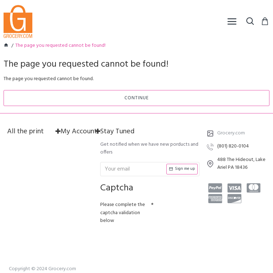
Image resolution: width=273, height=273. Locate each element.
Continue (136, 98)
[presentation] (150, 239)
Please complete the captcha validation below (122, 213)
